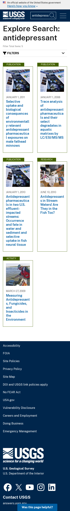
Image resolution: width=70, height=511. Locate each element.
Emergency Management (20, 431)
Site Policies (11, 361)
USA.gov (8, 400)
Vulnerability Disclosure (19, 408)
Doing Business (13, 423)
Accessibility (11, 345)
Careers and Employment (20, 415)
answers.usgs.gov (15, 503)
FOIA (6, 353)
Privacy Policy (12, 369)
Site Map (9, 376)
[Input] (43, 15)
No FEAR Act (11, 392)
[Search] (52, 15)
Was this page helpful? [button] (37, 507)
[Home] (14, 18)
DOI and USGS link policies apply (25, 384)
